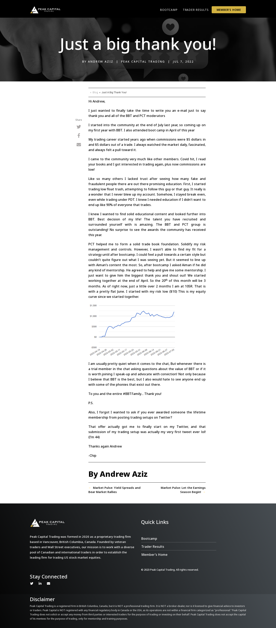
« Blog (94, 92)
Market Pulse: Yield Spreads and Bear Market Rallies (114, 490)
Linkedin (40, 583)
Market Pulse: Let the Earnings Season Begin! (183, 490)
